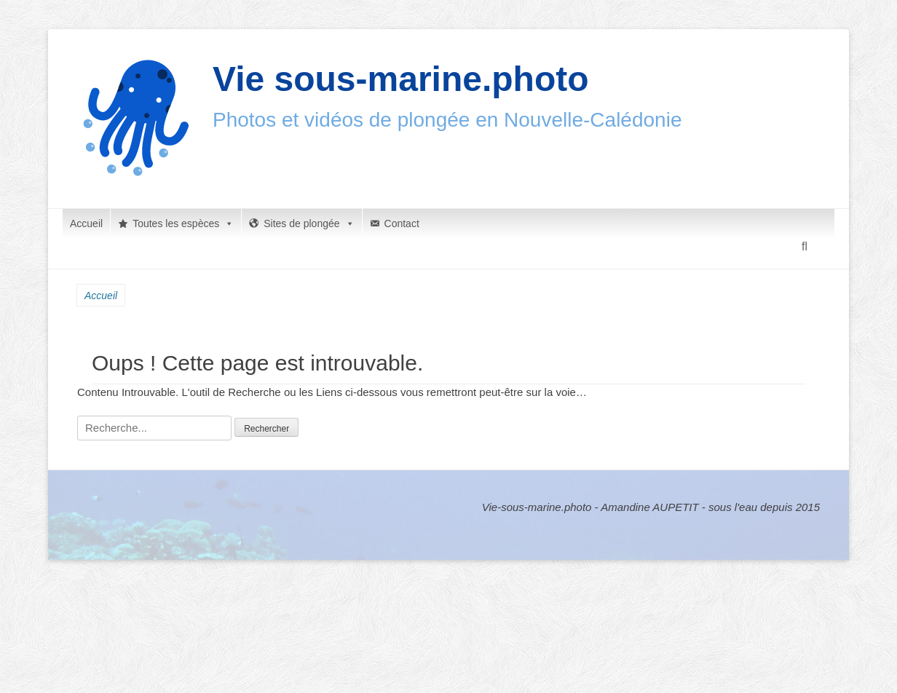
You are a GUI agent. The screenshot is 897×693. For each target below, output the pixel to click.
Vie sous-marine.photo (401, 79)
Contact (401, 223)
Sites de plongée (309, 223)
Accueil (86, 223)
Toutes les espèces (183, 223)
